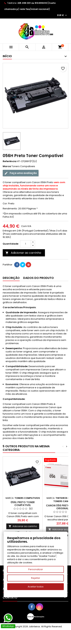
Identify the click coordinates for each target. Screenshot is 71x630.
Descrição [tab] (11, 278)
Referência (9, 161)
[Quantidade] (25, 243)
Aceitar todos (35, 586)
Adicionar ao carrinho (23, 253)
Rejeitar (35, 578)
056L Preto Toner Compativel (23, 503)
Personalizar (35, 569)
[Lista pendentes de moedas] (62, 15)
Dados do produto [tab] (38, 278)
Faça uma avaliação (20, 173)
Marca (7, 166)
